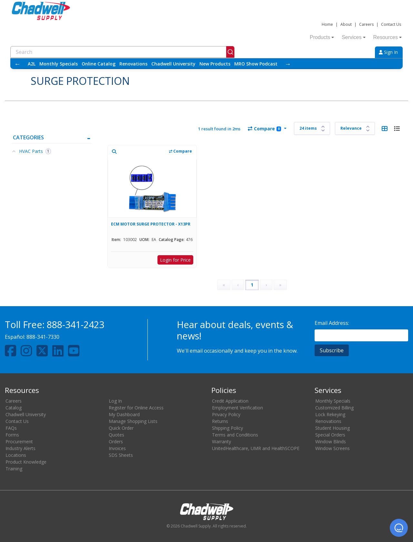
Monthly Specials (58, 64)
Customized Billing (334, 408)
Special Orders (330, 435)
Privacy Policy (226, 414)
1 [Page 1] (252, 285)
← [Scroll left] (17, 63)
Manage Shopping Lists (133, 421)
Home (327, 24)
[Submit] (230, 52)
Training (13, 469)
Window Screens (332, 448)
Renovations (133, 64)
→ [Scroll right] (288, 63)
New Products (214, 64)
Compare (264, 128)
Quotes (116, 435)
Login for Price (175, 260)
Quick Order (121, 428)
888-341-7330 (42, 336)
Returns (220, 421)
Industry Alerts (20, 448)
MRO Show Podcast (255, 64)
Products (322, 37)
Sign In (388, 52)
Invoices (117, 448)
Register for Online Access (136, 408)
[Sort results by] (355, 128)
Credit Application (230, 401)
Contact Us (391, 24)
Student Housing (332, 428)
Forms (12, 435)
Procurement (19, 441)
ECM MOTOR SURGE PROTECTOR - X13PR (150, 224)
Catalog (13, 408)
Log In (115, 401)
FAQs (11, 428)
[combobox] (122, 52)
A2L (31, 64)
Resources (387, 37)
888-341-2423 (75, 324)
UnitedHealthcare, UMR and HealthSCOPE (255, 448)
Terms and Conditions (235, 435)
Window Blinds (330, 441)
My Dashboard (124, 414)
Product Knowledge (25, 462)
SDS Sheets (121, 455)
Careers (366, 24)
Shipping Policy (227, 428)
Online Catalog (99, 64)
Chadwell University (173, 64)
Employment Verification (237, 408)
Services (353, 37)
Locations (15, 455)
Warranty (221, 441)
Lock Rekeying (330, 414)
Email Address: (332, 322)
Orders (116, 441)
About (346, 24)
